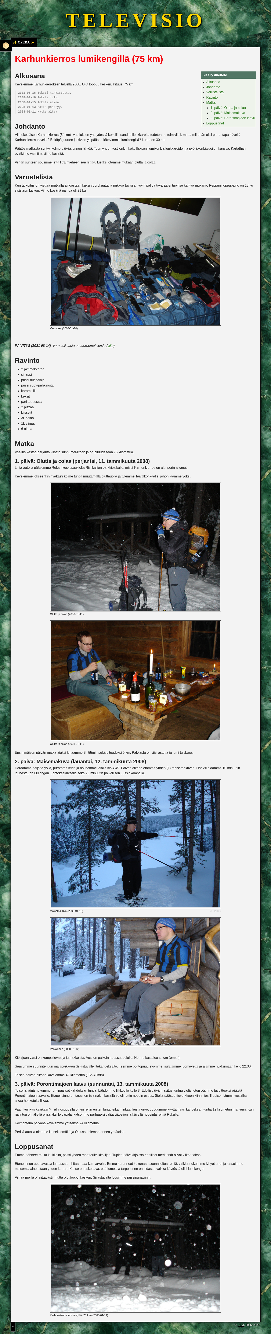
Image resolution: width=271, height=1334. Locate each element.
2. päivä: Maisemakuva (227, 113)
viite (110, 345)
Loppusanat (215, 123)
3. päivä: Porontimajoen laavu (232, 118)
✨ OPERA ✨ (23, 42)
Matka (211, 102)
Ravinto (212, 97)
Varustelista (215, 92)
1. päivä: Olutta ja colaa (228, 108)
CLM (241, 1325)
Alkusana (213, 82)
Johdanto (213, 87)
